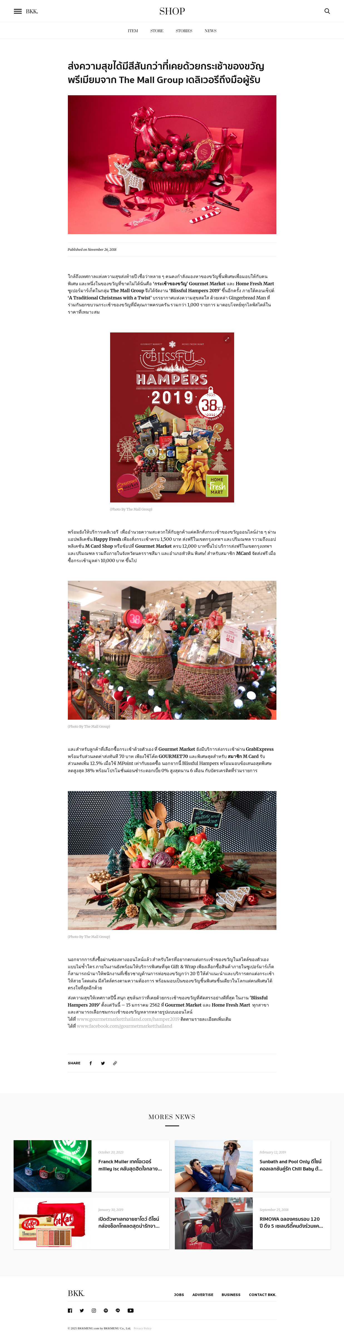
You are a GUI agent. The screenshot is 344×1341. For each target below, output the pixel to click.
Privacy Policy (143, 1328)
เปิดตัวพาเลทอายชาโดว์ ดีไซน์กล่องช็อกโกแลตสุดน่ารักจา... (129, 1222)
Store (156, 31)
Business (231, 1295)
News (210, 31)
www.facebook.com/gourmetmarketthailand (125, 1026)
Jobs (179, 1295)
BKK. (76, 1293)
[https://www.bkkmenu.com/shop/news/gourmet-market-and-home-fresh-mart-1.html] (115, 1063)
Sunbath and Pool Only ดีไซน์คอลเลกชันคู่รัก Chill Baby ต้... (291, 1165)
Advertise (202, 1295)
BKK (32, 11)
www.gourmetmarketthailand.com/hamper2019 (128, 1019)
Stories (184, 31)
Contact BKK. (262, 1295)
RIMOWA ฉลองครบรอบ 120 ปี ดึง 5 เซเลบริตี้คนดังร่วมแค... (291, 1222)
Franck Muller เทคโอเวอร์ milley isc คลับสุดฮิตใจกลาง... (130, 1165)
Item (133, 31)
